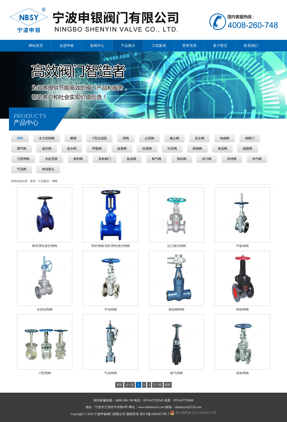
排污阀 (206, 159)
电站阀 (181, 159)
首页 (32, 181)
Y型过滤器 (99, 138)
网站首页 (36, 45)
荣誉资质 (189, 45)
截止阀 (174, 138)
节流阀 (21, 169)
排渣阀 (232, 159)
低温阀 (131, 159)
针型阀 (172, 148)
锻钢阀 (197, 148)
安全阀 (199, 138)
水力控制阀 (46, 138)
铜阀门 (249, 138)
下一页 (157, 384)
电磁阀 (224, 138)
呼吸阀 (97, 148)
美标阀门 (104, 159)
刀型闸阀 (23, 159)
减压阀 (46, 148)
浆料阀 (78, 159)
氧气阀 (156, 159)
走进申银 (66, 45)
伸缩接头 (48, 169)
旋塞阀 (122, 148)
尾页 (167, 384)
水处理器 (51, 159)
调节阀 (21, 148)
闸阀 (20, 138)
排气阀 (257, 159)
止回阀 (149, 138)
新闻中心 (97, 45)
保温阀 (222, 148)
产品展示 (128, 45)
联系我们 (251, 45)
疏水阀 (71, 148)
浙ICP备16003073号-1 (155, 414)
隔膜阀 (247, 148)
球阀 (126, 138)
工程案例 (159, 45)
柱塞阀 (147, 148)
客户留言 (220, 45)
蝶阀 (73, 138)
